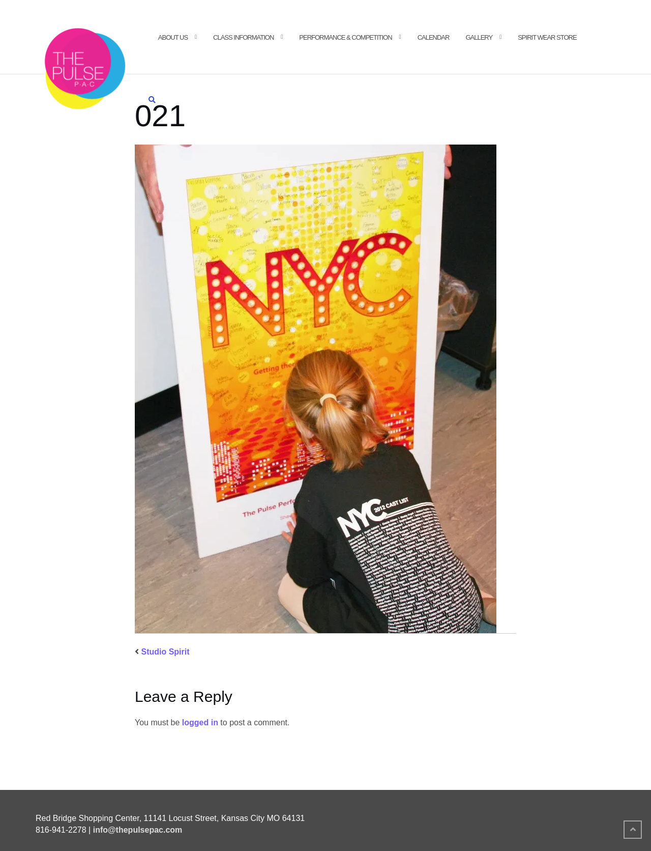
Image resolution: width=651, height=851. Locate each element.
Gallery (478, 37)
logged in (200, 722)
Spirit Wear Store (547, 37)
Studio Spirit (165, 651)
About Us (173, 37)
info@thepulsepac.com (138, 830)
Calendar (434, 37)
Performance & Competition (345, 37)
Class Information (243, 37)
